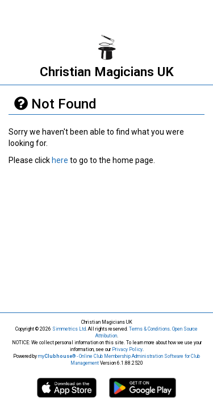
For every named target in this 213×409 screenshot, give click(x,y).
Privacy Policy (127, 349)
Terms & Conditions (149, 329)
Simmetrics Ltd (69, 329)
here (60, 160)
